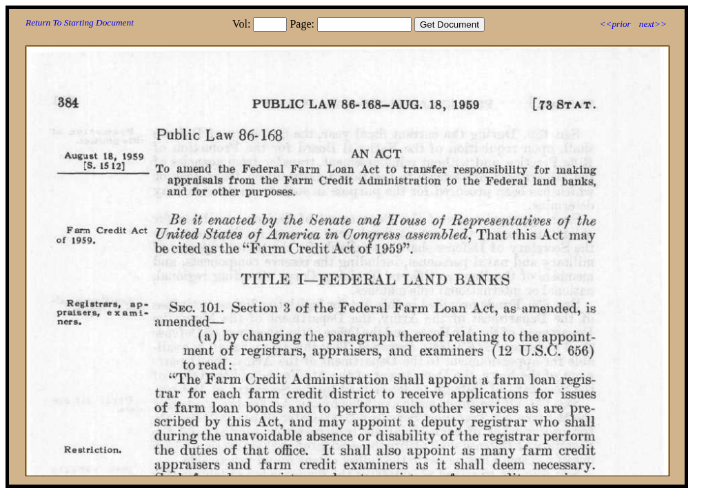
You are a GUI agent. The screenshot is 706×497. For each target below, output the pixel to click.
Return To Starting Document (80, 22)
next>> (653, 24)
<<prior (614, 24)
